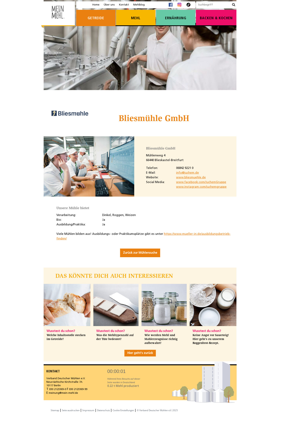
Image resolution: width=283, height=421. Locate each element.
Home (95, 5)
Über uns (109, 5)
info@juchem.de (187, 172)
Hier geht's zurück (140, 353)
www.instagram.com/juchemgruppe (201, 187)
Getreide (96, 18)
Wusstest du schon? (61, 331)
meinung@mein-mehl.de (63, 393)
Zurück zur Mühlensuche (140, 253)
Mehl (136, 18)
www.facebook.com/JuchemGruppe (201, 182)
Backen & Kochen (216, 18)
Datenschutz (103, 410)
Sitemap (55, 410)
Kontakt (124, 5)
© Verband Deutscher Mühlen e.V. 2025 (157, 410)
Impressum (88, 410)
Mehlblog (139, 5)
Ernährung (175, 18)
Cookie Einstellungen (123, 410)
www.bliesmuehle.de (191, 177)
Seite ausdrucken (71, 410)
